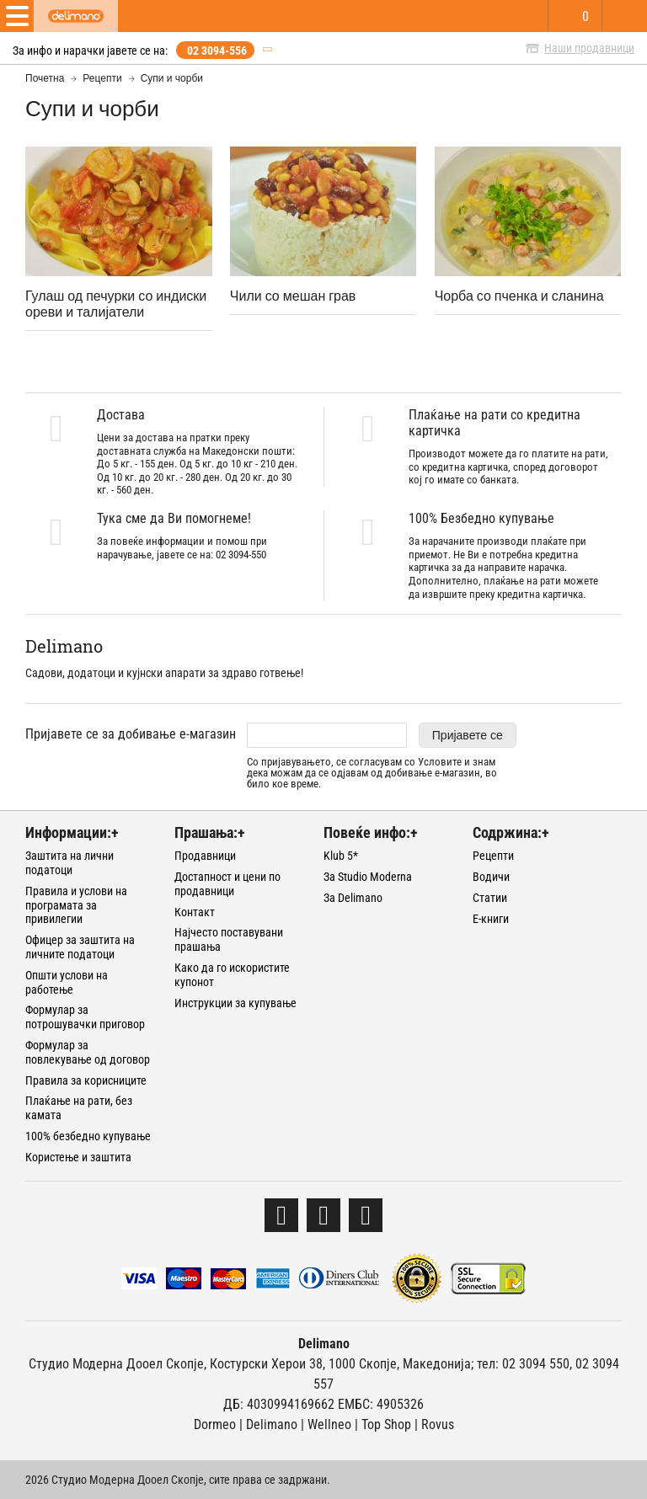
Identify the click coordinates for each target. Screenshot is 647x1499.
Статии (490, 897)
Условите (440, 761)
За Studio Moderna (368, 876)
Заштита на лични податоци (69, 863)
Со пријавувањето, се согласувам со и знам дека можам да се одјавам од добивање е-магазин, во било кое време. (372, 773)
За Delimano (353, 897)
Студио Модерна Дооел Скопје (116, 1364)
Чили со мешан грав (293, 295)
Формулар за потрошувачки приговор (85, 1017)
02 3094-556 (217, 50)
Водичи (491, 876)
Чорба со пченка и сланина (519, 295)
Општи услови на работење (66, 982)
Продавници (205, 855)
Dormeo (215, 1424)
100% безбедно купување (88, 1136)
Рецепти (102, 78)
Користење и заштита (78, 1157)
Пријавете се (467, 735)
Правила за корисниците (86, 1080)
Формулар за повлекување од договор (87, 1052)
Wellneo (329, 1424)
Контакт (194, 912)
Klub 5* (341, 855)
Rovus (437, 1424)
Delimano (271, 1424)
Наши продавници (589, 48)
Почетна (44, 78)
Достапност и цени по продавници (227, 884)
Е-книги (491, 919)
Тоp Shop (386, 1424)
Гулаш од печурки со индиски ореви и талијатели (115, 303)
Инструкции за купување (235, 1003)
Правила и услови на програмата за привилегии (76, 905)
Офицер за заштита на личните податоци (80, 947)
